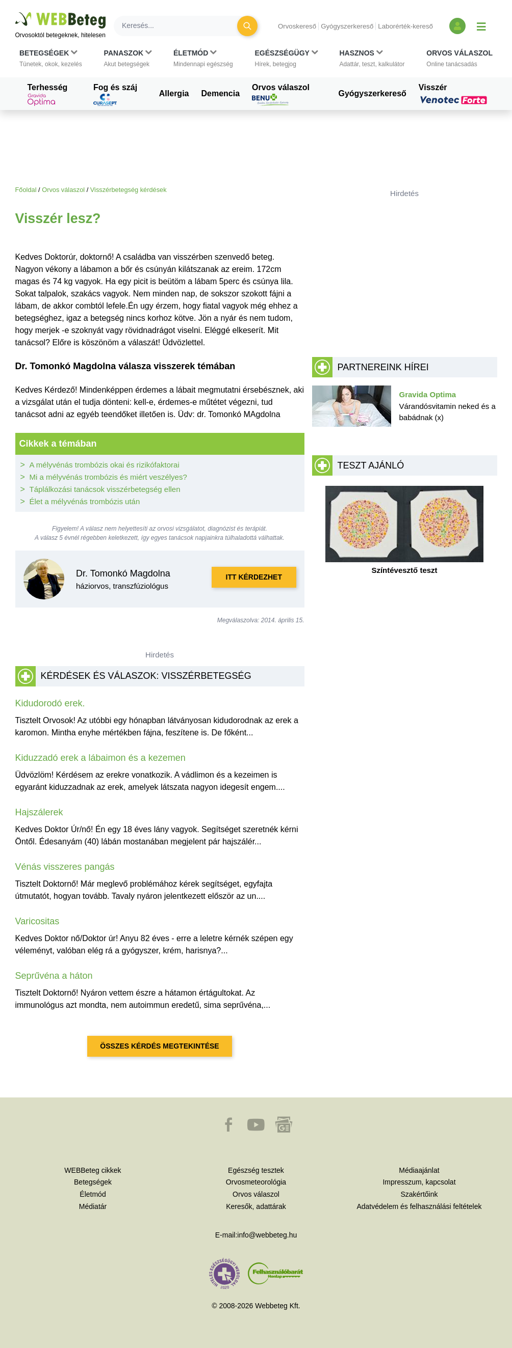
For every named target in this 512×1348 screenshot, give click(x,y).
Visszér (454, 93)
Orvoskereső (297, 26)
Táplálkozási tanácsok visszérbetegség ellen (105, 489)
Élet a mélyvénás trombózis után (85, 501)
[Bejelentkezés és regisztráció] (457, 26)
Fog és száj (115, 94)
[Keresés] (181, 26)
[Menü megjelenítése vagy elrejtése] (481, 26)
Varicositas (37, 921)
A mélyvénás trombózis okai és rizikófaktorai (105, 464)
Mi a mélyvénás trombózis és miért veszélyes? (108, 477)
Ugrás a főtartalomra (15, 12)
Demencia (220, 93)
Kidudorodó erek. (50, 703)
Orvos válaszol (281, 94)
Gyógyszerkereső (347, 26)
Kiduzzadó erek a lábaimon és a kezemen (100, 758)
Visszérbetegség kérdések (128, 190)
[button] (50, 58)
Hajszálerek (39, 812)
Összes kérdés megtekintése (159, 1046)
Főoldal (26, 190)
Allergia (174, 93)
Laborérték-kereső (405, 26)
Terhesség (48, 94)
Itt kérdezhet (254, 577)
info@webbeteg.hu (267, 1235)
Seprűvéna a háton (54, 976)
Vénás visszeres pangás (65, 867)
